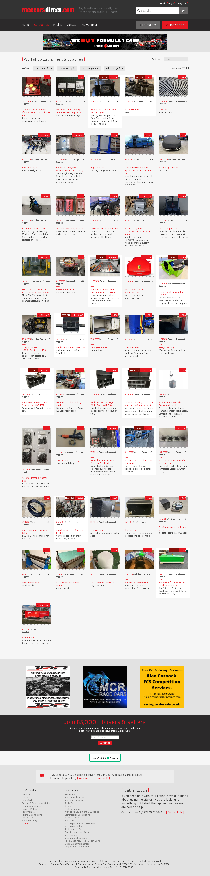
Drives (68, 806)
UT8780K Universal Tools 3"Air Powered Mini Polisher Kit (36, 113)
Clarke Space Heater (65, 289)
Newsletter (89, 25)
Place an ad (175, 25)
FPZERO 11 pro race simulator (104, 228)
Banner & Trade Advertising (36, 803)
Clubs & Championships (77, 843)
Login (171, 3)
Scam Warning (29, 820)
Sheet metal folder (31, 583)
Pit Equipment (72, 809)
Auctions (69, 820)
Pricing (57, 25)
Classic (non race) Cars (77, 832)
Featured (26, 797)
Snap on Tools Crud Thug (67, 460)
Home (26, 25)
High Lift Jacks (97, 167)
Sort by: (156, 59)
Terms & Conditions (32, 814)
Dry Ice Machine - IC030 (34, 228)
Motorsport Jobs (73, 826)
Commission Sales (31, 806)
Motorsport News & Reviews (80, 823)
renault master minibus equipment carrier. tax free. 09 (138, 171)
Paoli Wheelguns (30, 167)
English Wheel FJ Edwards (103, 582)
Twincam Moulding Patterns (70, 228)
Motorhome (28, 637)
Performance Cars (74, 829)
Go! (184, 10)
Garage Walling (166, 347)
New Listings (28, 800)
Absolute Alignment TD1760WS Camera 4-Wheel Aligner (138, 231)
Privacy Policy (29, 809)
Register (182, 3)
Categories (41, 25)
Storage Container (99, 347)
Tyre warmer (96, 530)
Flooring (163, 110)
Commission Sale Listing (77, 814)
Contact (72, 25)
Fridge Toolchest (133, 347)
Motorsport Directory (76, 838)
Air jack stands (132, 110)
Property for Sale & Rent (77, 846)
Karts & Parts (72, 817)
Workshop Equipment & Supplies (82, 812)
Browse (26, 794)
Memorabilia (71, 835)
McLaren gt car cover (169, 167)
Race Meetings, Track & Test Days (82, 841)
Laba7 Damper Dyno (168, 228)
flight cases (130, 530)
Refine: (25, 68)
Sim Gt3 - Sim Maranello (136, 582)
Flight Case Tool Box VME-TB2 (70, 347)
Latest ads (148, 25)
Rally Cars (70, 803)
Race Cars (70, 794)
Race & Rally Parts (74, 797)
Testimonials (29, 812)
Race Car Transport (74, 800)
